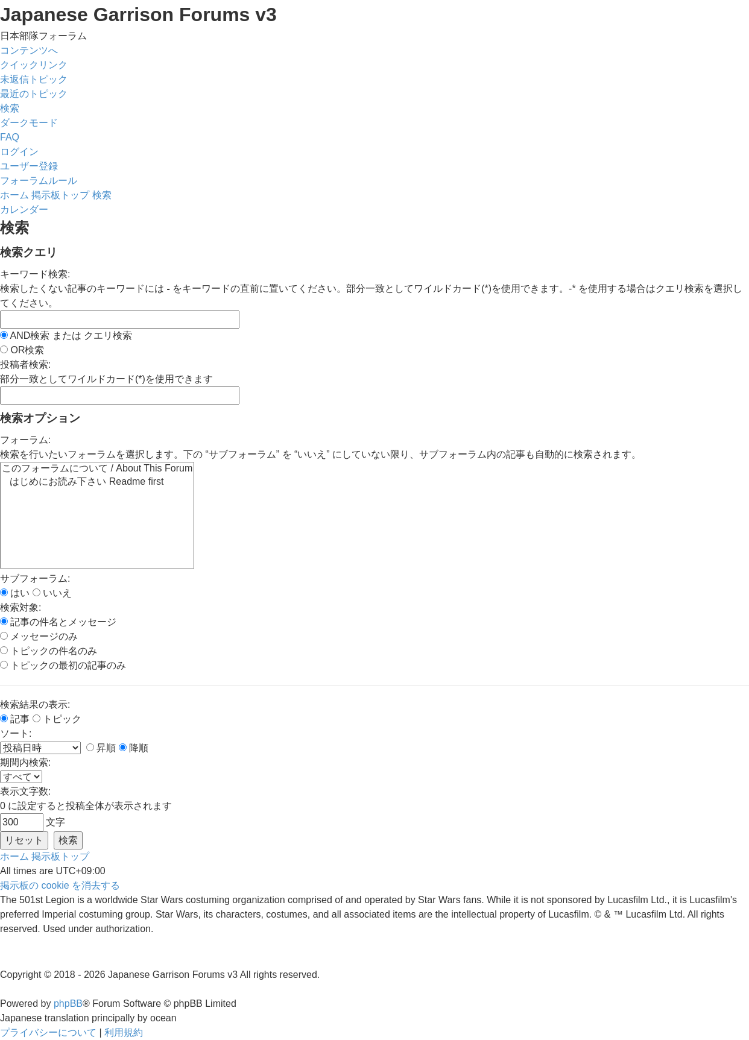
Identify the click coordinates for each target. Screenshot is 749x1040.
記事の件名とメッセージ (58, 622)
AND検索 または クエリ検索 (66, 335)
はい (15, 593)
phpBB (68, 1003)
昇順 (101, 748)
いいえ (52, 593)
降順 (133, 748)
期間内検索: (25, 762)
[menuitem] (34, 79)
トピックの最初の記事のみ (63, 665)
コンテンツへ (29, 50)
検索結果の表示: (35, 704)
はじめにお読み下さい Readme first (97, 482)
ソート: (15, 733)
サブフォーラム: (35, 578)
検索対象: (20, 607)
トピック (57, 719)
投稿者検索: (25, 364)
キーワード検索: (35, 274)
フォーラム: (25, 440)
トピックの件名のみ (48, 651)
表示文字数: (25, 791)
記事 (15, 719)
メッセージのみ (39, 636)
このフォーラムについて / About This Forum (97, 469)
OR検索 (22, 350)
